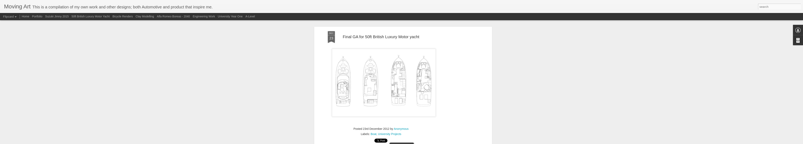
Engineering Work (204, 16)
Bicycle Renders (122, 16)
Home (25, 16)
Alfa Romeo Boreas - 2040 (174, 16)
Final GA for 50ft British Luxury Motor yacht (381, 37)
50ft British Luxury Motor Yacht (90, 16)
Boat (373, 134)
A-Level (250, 16)
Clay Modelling (145, 16)
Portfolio (37, 16)
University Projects (389, 134)
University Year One (230, 16)
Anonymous (401, 128)
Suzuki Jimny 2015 (57, 16)
